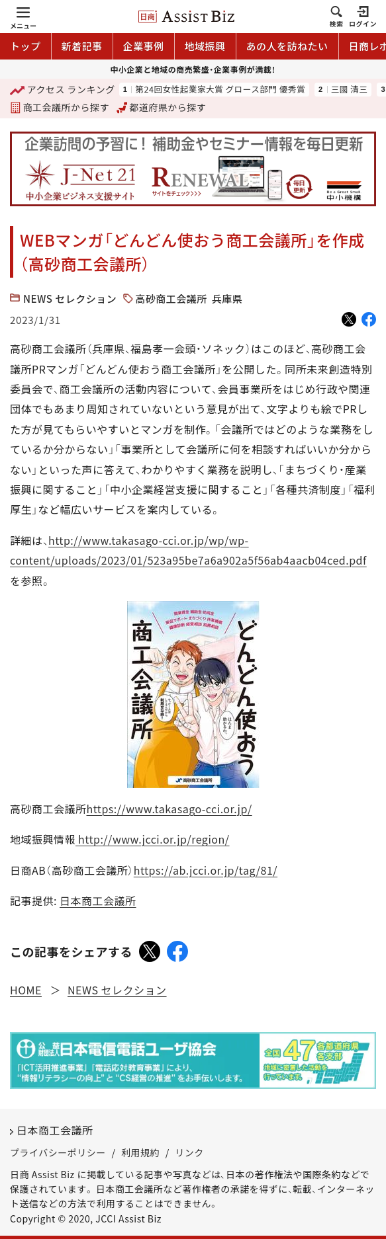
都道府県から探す (162, 107)
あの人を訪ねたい (287, 46)
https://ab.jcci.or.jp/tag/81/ (205, 870)
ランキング (62, 90)
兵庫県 (227, 298)
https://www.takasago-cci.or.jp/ (169, 809)
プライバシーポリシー (58, 1152)
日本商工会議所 (98, 900)
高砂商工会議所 (171, 298)
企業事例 (143, 46)
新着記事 (82, 46)
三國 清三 (349, 89)
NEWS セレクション (70, 298)
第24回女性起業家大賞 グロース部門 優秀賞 (220, 89)
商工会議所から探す (59, 107)
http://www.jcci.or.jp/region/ (152, 839)
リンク (189, 1152)
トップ (25, 46)
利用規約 (140, 1152)
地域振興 (205, 46)
